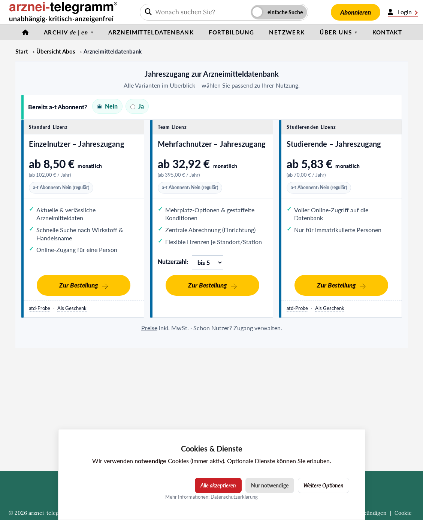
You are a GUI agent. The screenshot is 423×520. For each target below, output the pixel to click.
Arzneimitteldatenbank (151, 32)
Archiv (66, 32)
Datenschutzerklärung (234, 497)
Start (21, 51)
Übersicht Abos (55, 51)
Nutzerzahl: (173, 261)
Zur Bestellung (78, 285)
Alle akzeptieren (218, 485)
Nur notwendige (269, 485)
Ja (137, 106)
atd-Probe (39, 308)
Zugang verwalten (257, 327)
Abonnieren (355, 12)
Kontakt (387, 32)
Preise (149, 327)
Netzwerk (287, 32)
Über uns (336, 32)
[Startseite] (25, 32)
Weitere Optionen (323, 485)
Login (403, 12)
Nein (107, 106)
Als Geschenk (72, 308)
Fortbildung (231, 32)
